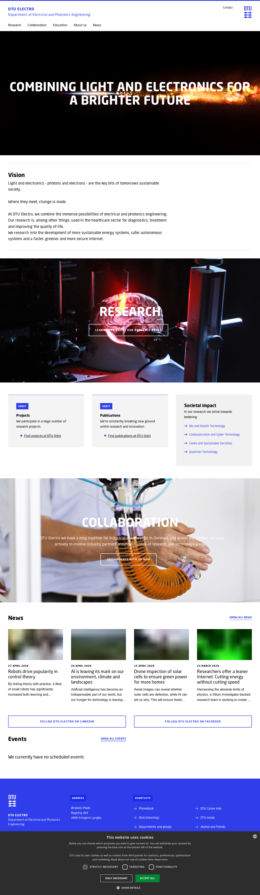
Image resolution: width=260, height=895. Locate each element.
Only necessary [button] (116, 878)
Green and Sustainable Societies (208, 443)
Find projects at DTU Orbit (42, 436)
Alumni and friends (212, 826)
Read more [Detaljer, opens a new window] (161, 859)
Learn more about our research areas (128, 330)
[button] (130, 887)
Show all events (113, 738)
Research (14, 25)
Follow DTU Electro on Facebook (192, 721)
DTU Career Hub (210, 808)
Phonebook (146, 808)
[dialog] (130, 863)
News (97, 25)
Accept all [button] (147, 878)
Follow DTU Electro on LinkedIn (67, 721)
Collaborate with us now (128, 559)
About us (80, 25)
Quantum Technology (201, 452)
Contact (228, 7)
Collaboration (37, 25)
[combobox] (255, 836)
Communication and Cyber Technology (212, 434)
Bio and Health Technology (204, 426)
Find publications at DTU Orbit (129, 436)
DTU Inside (207, 817)
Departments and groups (155, 826)
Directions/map (149, 817)
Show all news (241, 617)
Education (60, 25)
